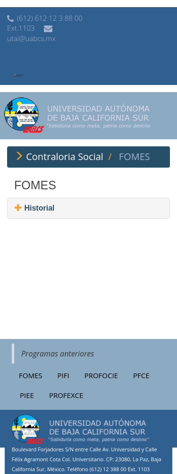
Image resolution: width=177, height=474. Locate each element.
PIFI (63, 375)
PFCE (141, 375)
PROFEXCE (66, 395)
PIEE (27, 395)
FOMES (30, 375)
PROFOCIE (101, 375)
